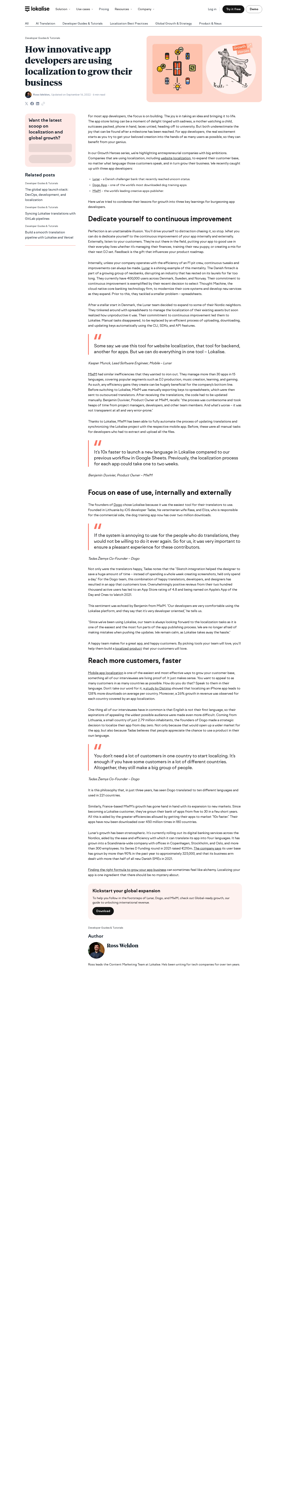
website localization (176, 158)
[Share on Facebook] (32, 103)
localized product (128, 649)
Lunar (96, 179)
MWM (96, 191)
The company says (207, 848)
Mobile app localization (105, 673)
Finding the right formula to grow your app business (127, 870)
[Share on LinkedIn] (37, 103)
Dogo (118, 505)
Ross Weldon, (41, 94)
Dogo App (99, 185)
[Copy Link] (43, 103)
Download (103, 911)
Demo (254, 9)
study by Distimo (158, 688)
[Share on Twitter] (26, 103)
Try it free (233, 9)
